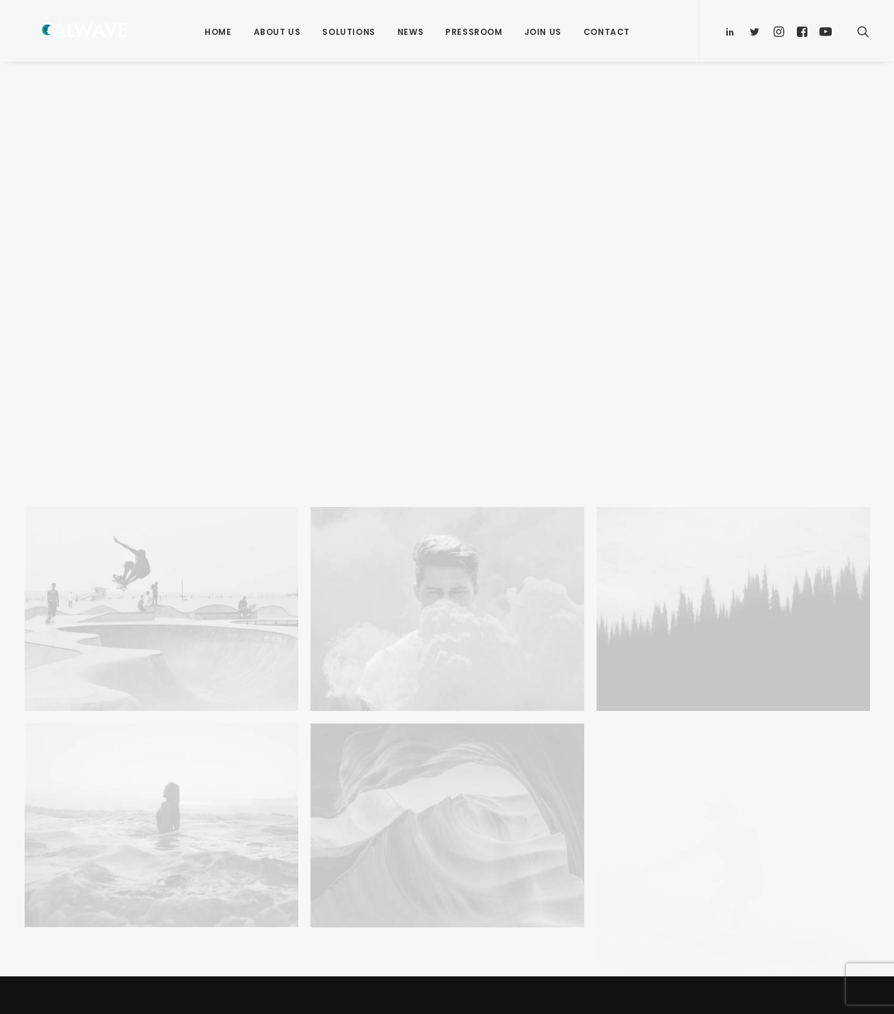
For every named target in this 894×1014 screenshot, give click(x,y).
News (410, 32)
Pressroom (473, 32)
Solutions (348, 32)
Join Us (543, 32)
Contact (606, 32)
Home (218, 32)
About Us (277, 32)
